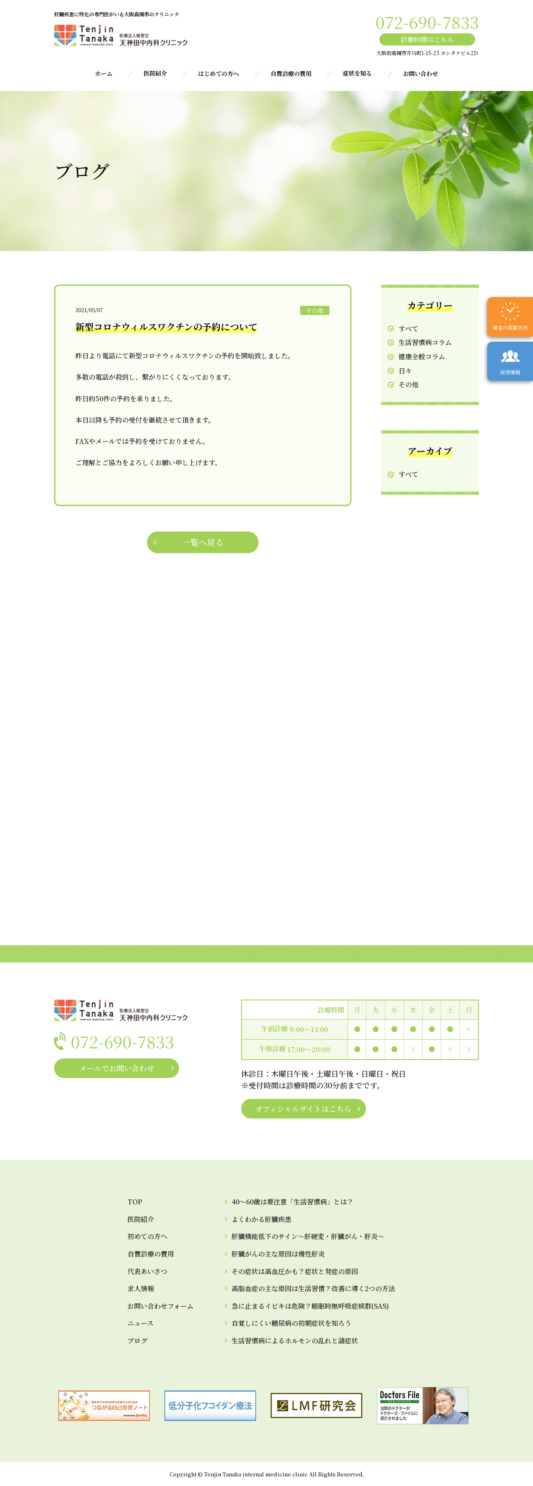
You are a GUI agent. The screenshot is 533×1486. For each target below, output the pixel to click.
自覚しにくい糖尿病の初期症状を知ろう (291, 1323)
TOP (134, 1201)
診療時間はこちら (427, 39)
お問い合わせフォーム (160, 1306)
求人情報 (140, 1288)
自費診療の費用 (291, 73)
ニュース (140, 1323)
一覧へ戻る (203, 542)
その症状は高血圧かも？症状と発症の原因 (295, 1271)
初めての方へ (147, 1236)
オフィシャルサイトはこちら (303, 1108)
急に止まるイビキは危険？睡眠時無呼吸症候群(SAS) (310, 1306)
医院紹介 (140, 1219)
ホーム (103, 73)
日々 (405, 370)
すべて (408, 328)
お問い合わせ (420, 73)
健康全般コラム (422, 356)
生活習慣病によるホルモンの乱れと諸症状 (295, 1340)
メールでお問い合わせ (116, 1068)
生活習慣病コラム (425, 342)
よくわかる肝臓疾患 (261, 1219)
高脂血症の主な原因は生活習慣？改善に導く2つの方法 (313, 1288)
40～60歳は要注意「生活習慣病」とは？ (293, 1201)
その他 (408, 384)
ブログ (137, 1340)
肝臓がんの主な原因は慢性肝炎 (278, 1254)
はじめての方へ (218, 73)
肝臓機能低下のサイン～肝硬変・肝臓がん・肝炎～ (308, 1236)
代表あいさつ (147, 1271)
